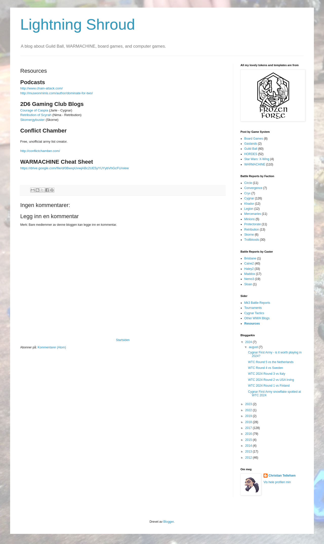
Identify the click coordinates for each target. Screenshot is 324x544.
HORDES (250, 154)
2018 (249, 422)
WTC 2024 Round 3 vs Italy (266, 374)
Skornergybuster (32, 120)
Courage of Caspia (34, 110)
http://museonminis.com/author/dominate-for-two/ (56, 93)
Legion (248, 209)
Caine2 (249, 263)
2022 (249, 410)
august (254, 347)
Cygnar (249, 198)
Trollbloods (251, 239)
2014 (249, 445)
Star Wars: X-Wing (256, 159)
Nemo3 (249, 279)
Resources (252, 323)
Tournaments (253, 308)
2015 (249, 440)
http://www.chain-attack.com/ (41, 88)
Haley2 (249, 269)
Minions (249, 219)
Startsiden (123, 340)
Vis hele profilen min (277, 482)
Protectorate (252, 224)
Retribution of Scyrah (35, 115)
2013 (249, 451)
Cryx (247, 193)
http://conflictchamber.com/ (40, 151)
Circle (248, 183)
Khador (249, 203)
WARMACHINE (254, 164)
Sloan (248, 284)
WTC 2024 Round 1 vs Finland (269, 385)
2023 (249, 404)
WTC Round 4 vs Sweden (265, 368)
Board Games (253, 138)
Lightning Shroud (77, 24)
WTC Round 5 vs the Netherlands (270, 362)
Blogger (168, 521)
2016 (249, 434)
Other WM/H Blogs (257, 318)
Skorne (249, 234)
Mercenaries (252, 214)
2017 (249, 428)
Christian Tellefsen (282, 475)
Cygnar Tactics (254, 313)
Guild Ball (250, 149)
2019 (249, 416)
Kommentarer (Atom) (52, 347)
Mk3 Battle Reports (257, 303)
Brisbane (250, 258)
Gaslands (250, 143)
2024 (249, 342)
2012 (249, 457)
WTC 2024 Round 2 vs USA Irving (271, 380)
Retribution (251, 229)
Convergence (253, 188)
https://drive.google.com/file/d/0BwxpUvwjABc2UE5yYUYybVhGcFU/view (74, 168)
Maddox (249, 274)
